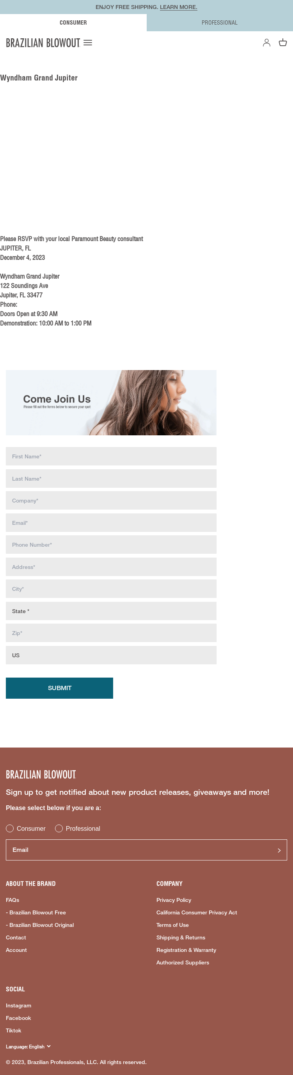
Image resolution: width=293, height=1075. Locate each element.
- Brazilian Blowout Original (40, 925)
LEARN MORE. (178, 7)
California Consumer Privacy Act (196, 912)
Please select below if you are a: (53, 808)
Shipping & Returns (180, 937)
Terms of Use (172, 925)
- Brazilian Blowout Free (36, 912)
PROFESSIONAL (220, 22)
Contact (16, 937)
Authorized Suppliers (182, 962)
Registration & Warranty (186, 950)
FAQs (12, 900)
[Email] (146, 849)
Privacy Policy (173, 900)
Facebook (18, 1018)
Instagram (18, 1005)
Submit (59, 688)
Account (16, 950)
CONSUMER (73, 22)
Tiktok (13, 1030)
